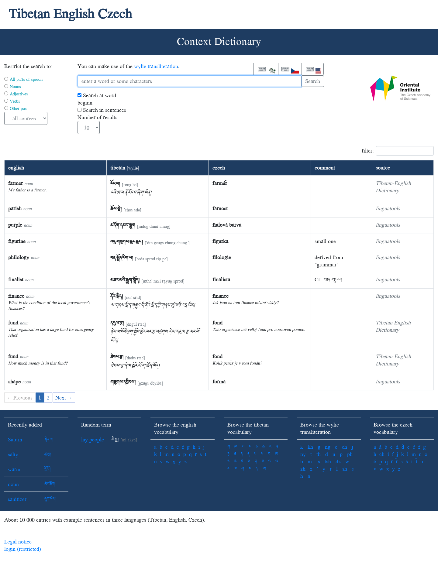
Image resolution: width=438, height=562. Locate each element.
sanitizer (17, 499)
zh (302, 468)
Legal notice (18, 541)
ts (318, 461)
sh (344, 468)
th (318, 454)
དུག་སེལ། (50, 499)
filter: (398, 151)
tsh (328, 461)
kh (310, 447)
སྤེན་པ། (48, 439)
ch (344, 447)
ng (327, 447)
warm (14, 469)
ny (303, 454)
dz (338, 461)
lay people (92, 439)
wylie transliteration (156, 66)
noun (13, 484)
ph (350, 454)
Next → (63, 397)
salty (13, 454)
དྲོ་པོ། (47, 469)
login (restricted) (22, 549)
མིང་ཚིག (49, 484)
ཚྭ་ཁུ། (47, 454)
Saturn (15, 439)
